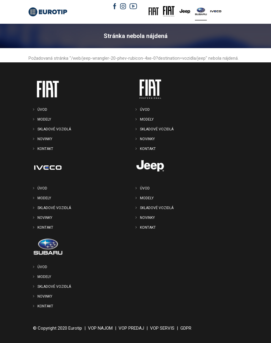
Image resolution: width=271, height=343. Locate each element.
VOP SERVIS (162, 328)
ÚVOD (42, 110)
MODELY (44, 119)
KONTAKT (45, 149)
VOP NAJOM (100, 328)
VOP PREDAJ (131, 328)
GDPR (185, 328)
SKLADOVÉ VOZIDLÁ (54, 129)
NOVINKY (44, 139)
